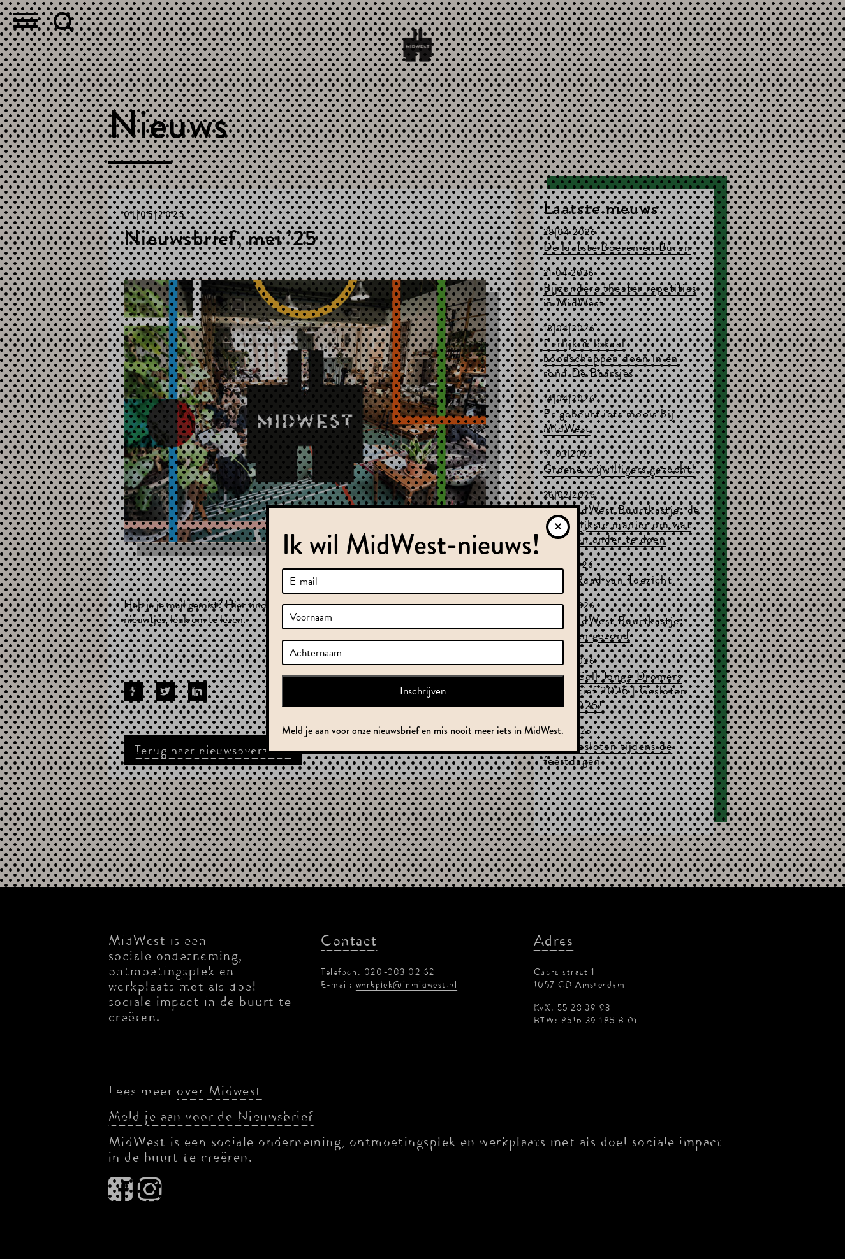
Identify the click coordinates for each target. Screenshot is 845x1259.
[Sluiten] (558, 527)
